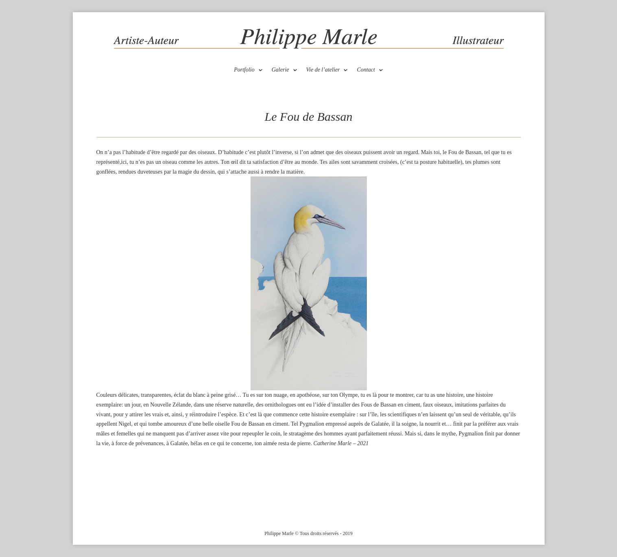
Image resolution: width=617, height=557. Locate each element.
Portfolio (244, 70)
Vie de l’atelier (323, 70)
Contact (366, 70)
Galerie (280, 70)
